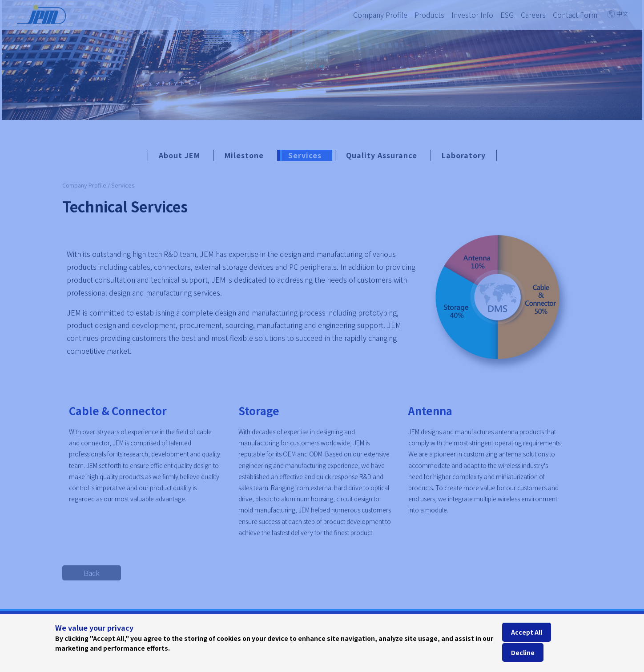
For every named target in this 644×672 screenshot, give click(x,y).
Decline (523, 652)
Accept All (526, 632)
